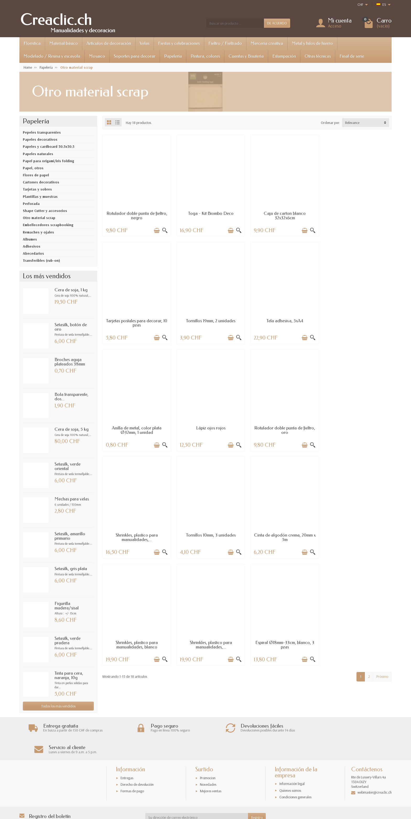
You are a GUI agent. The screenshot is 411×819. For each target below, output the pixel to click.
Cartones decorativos (41, 182)
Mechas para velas (72, 498)
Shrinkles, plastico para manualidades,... (210, 429)
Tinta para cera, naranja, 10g (69, 675)
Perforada (31, 203)
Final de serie (351, 56)
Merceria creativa (267, 43)
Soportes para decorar (134, 56)
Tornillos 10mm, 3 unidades (284, 426)
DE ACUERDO (277, 23)
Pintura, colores (205, 56)
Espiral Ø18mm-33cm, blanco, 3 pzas (283, 536)
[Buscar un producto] (235, 23)
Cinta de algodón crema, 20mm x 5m (357, 429)
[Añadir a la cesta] (156, 230)
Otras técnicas (318, 56)
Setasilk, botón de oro (71, 327)
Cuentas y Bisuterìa (246, 56)
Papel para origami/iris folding (48, 161)
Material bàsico (63, 43)
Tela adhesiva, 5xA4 (210, 320)
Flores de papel (36, 175)
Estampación (284, 56)
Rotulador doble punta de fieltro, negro (136, 215)
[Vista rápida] (164, 230)
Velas (144, 43)
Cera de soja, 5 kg (72, 429)
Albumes (30, 239)
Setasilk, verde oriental (67, 466)
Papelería (173, 56)
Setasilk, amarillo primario (70, 536)
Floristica (32, 43)
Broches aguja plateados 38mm (70, 362)
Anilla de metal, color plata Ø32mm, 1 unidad (284, 322)
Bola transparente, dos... (71, 396)
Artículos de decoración (108, 43)
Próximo (382, 567)
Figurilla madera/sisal (67, 605)
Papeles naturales (38, 153)
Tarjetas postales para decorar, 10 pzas (357, 215)
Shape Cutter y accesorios (45, 210)
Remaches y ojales (38, 232)
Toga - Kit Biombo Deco (210, 213)
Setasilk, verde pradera (67, 640)
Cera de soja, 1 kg (71, 289)
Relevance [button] (352, 122)
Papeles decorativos (40, 139)
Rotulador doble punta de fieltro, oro (136, 429)
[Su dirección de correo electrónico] (196, 795)
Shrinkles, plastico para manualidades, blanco (137, 536)
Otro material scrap (39, 217)
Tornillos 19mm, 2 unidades (136, 320)
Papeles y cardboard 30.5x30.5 (48, 146)
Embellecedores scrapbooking (48, 224)
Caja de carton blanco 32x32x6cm (284, 215)
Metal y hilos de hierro (312, 43)
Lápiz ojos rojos (357, 320)
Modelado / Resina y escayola (52, 56)
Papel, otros (33, 168)
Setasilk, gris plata (71, 568)
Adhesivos (31, 246)
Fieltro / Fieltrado (225, 43)
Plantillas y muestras (40, 196)
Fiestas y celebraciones (179, 43)
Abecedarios (33, 253)
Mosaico (97, 56)
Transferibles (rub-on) (41, 260)
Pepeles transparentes (42, 132)
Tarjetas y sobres (37, 189)
